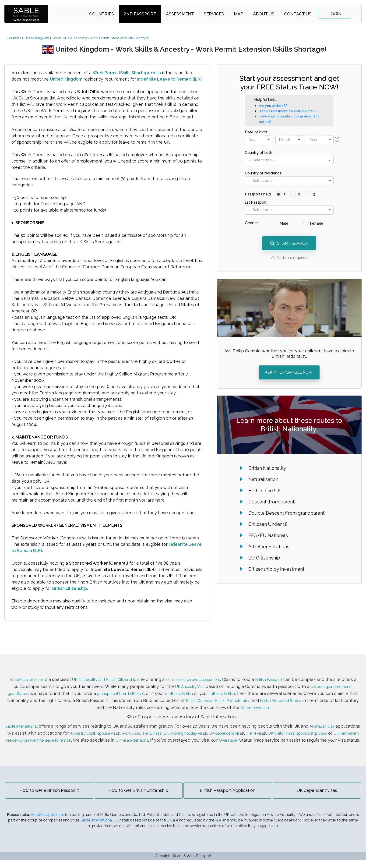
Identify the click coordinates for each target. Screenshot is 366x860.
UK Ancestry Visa (214, 681)
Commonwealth (290, 702)
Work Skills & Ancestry (70, 38)
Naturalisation (263, 479)
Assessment (180, 13)
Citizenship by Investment (276, 569)
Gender (251, 223)
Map (238, 13)
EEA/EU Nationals (268, 535)
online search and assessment (211, 674)
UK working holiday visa (229, 727)
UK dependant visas (319, 791)
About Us (263, 13)
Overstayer (321, 734)
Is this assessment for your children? (287, 111)
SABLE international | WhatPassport (26, 14)
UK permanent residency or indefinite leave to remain (103, 734)
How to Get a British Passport (46, 791)
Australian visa (338, 720)
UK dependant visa (276, 727)
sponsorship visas (25, 734)
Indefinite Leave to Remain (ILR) (169, 79)
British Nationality (289, 429)
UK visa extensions (221, 734)
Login (334, 13)
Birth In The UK (264, 490)
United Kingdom (37, 38)
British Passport (293, 674)
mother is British (227, 688)
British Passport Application (228, 791)
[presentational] (268, 139)
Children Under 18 (268, 524)
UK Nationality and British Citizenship (112, 674)
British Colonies (256, 695)
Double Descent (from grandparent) (287, 513)
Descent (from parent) (272, 502)
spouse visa (142, 727)
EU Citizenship (264, 558)
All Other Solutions (268, 546)
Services (214, 13)
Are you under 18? (273, 106)
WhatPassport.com (26, 674)
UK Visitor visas (339, 727)
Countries (101, 13)
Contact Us (297, 13)
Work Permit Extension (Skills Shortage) (119, 38)
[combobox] (258, 139)
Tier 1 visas (192, 727)
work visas (168, 727)
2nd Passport (140, 13)
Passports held (258, 194)
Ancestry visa (112, 727)
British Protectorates (295, 695)
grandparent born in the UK (162, 688)
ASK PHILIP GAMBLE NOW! (289, 372)
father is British (275, 688)
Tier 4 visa (309, 727)
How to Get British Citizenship (138, 791)
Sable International (33, 720)
